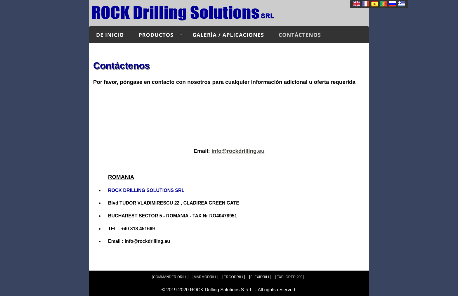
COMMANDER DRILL (170, 277)
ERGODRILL (234, 277)
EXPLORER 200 (290, 277)
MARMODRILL (205, 277)
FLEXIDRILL (260, 277)
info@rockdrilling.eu (237, 151)
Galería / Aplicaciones (228, 34)
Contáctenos (300, 34)
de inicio (110, 34)
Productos (156, 34)
